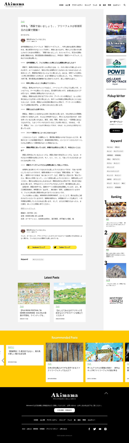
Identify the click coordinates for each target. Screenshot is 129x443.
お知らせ (29, 429)
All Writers (116, 131)
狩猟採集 (118, 155)
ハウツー (110, 187)
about (23, 429)
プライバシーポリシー (52, 429)
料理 (109, 5)
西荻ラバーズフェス (28, 208)
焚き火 (117, 147)
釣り (124, 183)
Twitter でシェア (62, 247)
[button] (106, 110)
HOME (61, 5)
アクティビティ (77, 5)
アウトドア (117, 179)
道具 (104, 5)
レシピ (110, 151)
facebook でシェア (36, 247)
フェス (95, 5)
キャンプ (88, 5)
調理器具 (110, 155)
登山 (109, 159)
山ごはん (110, 147)
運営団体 (35, 429)
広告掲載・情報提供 (64, 410)
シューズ (110, 175)
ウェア (110, 183)
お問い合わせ (63, 429)
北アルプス (116, 159)
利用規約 (42, 429)
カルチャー (117, 5)
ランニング (111, 167)
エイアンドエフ (119, 151)
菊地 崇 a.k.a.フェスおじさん (36, 39)
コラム (110, 163)
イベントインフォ (38, 259)
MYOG (109, 179)
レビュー (117, 163)
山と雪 (67, 5)
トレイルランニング (113, 171)
